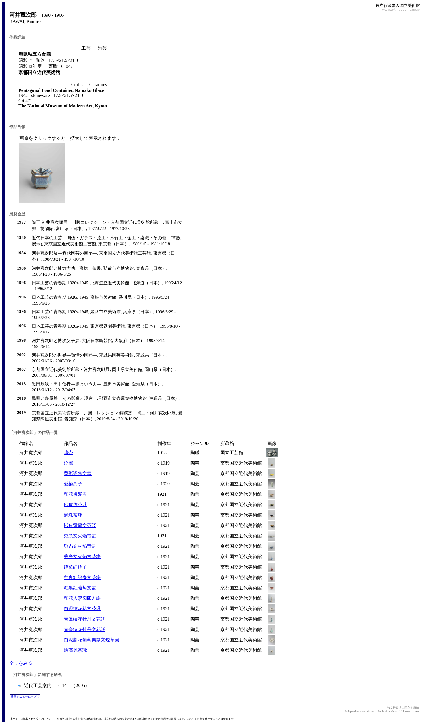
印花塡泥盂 (75, 494)
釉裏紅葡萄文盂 (80, 587)
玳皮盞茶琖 (75, 504)
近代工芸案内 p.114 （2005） (56, 685)
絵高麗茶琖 (75, 650)
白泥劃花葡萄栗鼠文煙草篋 (91, 639)
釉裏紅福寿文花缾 (82, 577)
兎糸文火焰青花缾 (82, 556)
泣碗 (68, 463)
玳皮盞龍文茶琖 (80, 525)
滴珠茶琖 (73, 515)
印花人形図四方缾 (82, 598)
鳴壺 (68, 452)
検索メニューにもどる (25, 696)
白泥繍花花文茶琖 (82, 608)
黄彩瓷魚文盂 (78, 473)
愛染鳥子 (73, 483)
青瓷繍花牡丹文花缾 (84, 619)
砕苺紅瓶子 (75, 567)
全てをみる (20, 663)
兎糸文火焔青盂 (80, 535)
